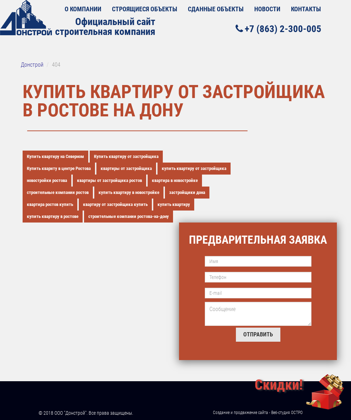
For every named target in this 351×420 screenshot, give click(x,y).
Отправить (258, 334)
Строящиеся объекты (144, 9)
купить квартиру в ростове (52, 216)
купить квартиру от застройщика (194, 168)
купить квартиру (173, 204)
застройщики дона (187, 192)
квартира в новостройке (175, 180)
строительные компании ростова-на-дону (128, 216)
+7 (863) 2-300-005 (278, 29)
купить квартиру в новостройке (129, 192)
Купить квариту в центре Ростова (59, 168)
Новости (267, 9)
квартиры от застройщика (126, 168)
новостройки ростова (47, 180)
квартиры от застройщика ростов (109, 180)
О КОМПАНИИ (83, 9)
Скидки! (279, 385)
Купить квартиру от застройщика (126, 156)
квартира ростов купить (50, 204)
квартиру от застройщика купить (115, 204)
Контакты (306, 9)
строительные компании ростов (58, 192)
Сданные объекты (216, 9)
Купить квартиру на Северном (55, 156)
